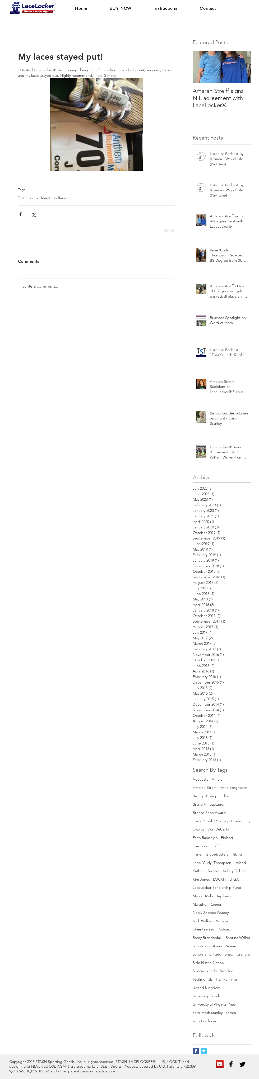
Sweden (226, 970)
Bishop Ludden (219, 796)
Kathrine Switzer (206, 870)
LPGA (234, 879)
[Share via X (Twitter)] (33, 214)
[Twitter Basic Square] (204, 1051)
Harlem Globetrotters (210, 854)
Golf (214, 846)
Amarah (218, 779)
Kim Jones (201, 879)
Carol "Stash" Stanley (210, 821)
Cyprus (198, 829)
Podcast (224, 929)
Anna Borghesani (234, 787)
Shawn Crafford (237, 954)
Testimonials (28, 198)
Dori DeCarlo (218, 829)
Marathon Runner (55, 198)
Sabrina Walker (238, 937)
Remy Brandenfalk (208, 937)
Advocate (201, 779)
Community (240, 821)
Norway (221, 921)
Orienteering (203, 929)
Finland (227, 837)
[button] (120, 8)
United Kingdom (206, 987)
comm (231, 1012)
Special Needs (205, 970)
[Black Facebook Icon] (231, 1064)
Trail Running (226, 979)
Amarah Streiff (204, 787)
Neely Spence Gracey (211, 912)
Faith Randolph (205, 837)
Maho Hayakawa (218, 896)
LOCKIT (219, 879)
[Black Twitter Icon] (242, 1064)
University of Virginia (209, 1004)
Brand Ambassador (209, 804)
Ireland (240, 862)
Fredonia (200, 846)
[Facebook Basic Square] (196, 1051)
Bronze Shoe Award (209, 812)
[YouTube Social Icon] (220, 1064)
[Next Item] (242, 67)
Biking (198, 796)
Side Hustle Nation (208, 962)
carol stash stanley (208, 1012)
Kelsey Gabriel (235, 870)
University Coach (206, 996)
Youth (234, 1004)
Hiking (237, 854)
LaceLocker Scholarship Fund (217, 887)
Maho (197, 896)
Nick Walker (202, 921)
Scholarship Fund (207, 954)
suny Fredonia (204, 1021)
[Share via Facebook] (20, 214)
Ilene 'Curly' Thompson (212, 862)
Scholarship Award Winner (215, 946)
